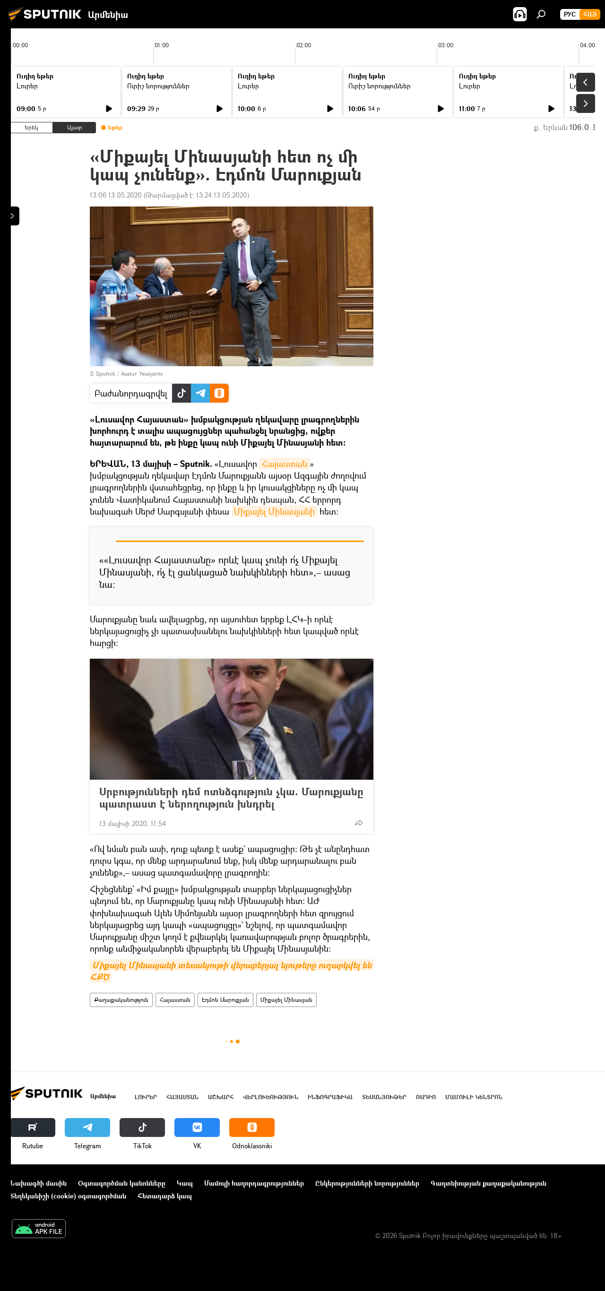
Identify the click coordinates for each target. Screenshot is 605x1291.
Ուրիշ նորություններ (158, 85)
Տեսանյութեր (384, 1097)
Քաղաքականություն (121, 1000)
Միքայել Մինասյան (286, 1000)
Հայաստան (284, 463)
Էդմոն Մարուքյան (225, 1000)
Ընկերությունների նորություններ (367, 1183)
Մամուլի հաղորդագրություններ (254, 1183)
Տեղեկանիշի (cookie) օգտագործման (68, 1195)
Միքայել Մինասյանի (274, 511)
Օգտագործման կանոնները (121, 1183)
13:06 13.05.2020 (116, 194)
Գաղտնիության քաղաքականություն (488, 1183)
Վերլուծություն (270, 1097)
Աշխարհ (220, 1097)
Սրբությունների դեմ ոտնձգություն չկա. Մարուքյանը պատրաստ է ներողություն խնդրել (231, 797)
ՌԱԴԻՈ (426, 1097)
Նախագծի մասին (38, 1183)
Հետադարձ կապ (165, 1195)
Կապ (185, 1183)
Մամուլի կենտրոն (473, 1097)
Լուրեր (27, 85)
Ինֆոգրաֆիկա (330, 1097)
